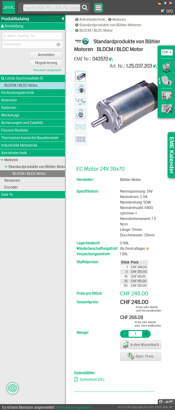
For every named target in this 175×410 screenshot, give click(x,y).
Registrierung (46, 62)
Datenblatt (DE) (92, 379)
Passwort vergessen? (47, 70)
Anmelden (46, 54)
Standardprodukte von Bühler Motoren (108, 25)
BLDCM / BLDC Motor (94, 30)
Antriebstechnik (90, 19)
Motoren (117, 19)
